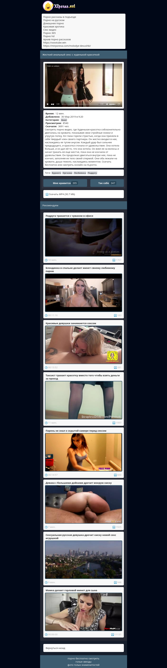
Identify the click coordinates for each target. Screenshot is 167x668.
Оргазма (67, 172)
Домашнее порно (53, 23)
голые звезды (84, 661)
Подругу (92, 172)
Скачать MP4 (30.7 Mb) (60, 194)
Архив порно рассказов (57, 39)
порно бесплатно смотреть (83, 658)
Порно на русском (53, 20)
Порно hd (49, 36)
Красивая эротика (53, 26)
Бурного (56, 172)
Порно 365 (49, 32)
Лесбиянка (80, 172)
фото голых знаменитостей (83, 664)
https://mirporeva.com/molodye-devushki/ (67, 45)
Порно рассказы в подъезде (59, 16)
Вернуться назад (55, 648)
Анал (64, 120)
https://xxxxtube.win (54, 42)
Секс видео (49, 29)
